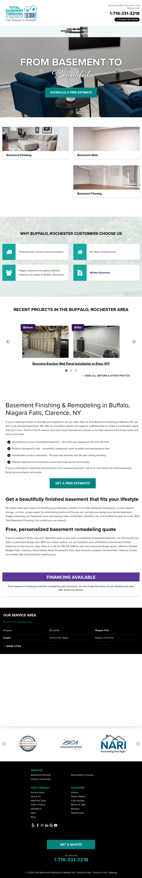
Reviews (75, 807)
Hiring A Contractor (41, 778)
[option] (71, 345)
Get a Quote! (71, 843)
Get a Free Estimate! (72, 482)
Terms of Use (100, 871)
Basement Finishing (41, 774)
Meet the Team (38, 799)
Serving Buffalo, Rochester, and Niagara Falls (124, 7)
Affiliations (36, 807)
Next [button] (134, 340)
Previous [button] (8, 340)
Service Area (37, 791)
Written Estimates (100, 271)
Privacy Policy (84, 871)
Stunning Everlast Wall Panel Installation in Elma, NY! (71, 362)
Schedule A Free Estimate (71, 91)
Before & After (78, 803)
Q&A (33, 812)
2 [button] (71, 369)
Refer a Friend (38, 803)
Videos (74, 791)
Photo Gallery (78, 795)
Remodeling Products (82, 774)
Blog (33, 816)
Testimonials (77, 812)
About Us (36, 795)
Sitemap (113, 871)
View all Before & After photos (107, 374)
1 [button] (66, 369)
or (127, 19)
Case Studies (78, 799)
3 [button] (75, 369)
